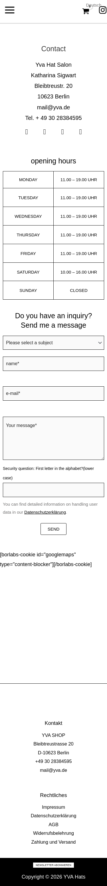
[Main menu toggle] (9, 9)
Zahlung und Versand (53, 842)
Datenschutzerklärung (45, 512)
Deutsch (93, 5)
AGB (53, 824)
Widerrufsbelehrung (53, 833)
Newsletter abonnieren (53, 865)
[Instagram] (102, 10)
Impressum (53, 807)
